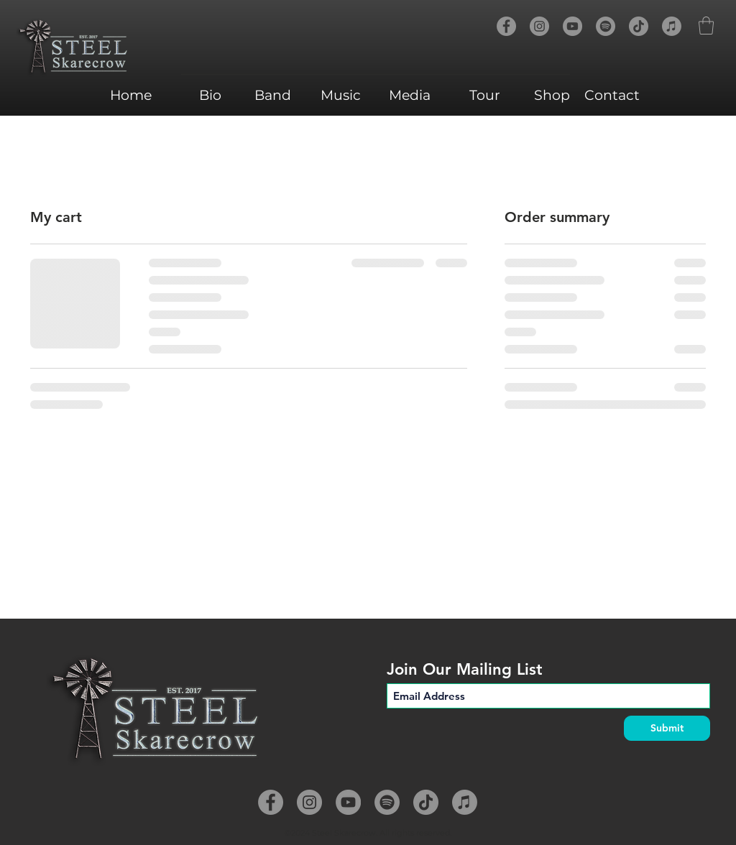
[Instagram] (539, 26)
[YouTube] (572, 26)
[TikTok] (638, 26)
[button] (706, 25)
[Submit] (667, 728)
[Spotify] (605, 26)
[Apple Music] (671, 26)
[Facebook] (506, 26)
